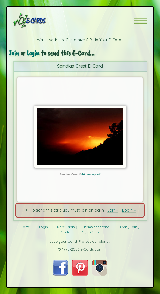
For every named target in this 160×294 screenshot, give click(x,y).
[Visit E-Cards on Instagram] (99, 274)
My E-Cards (90, 232)
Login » (129, 210)
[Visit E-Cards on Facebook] (60, 274)
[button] (140, 20)
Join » (112, 210)
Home (25, 227)
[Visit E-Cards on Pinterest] (80, 274)
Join (14, 52)
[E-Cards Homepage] (39, 20)
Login (33, 52)
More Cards (66, 227)
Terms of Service (96, 227)
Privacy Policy (128, 227)
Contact (67, 232)
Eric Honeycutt (91, 174)
